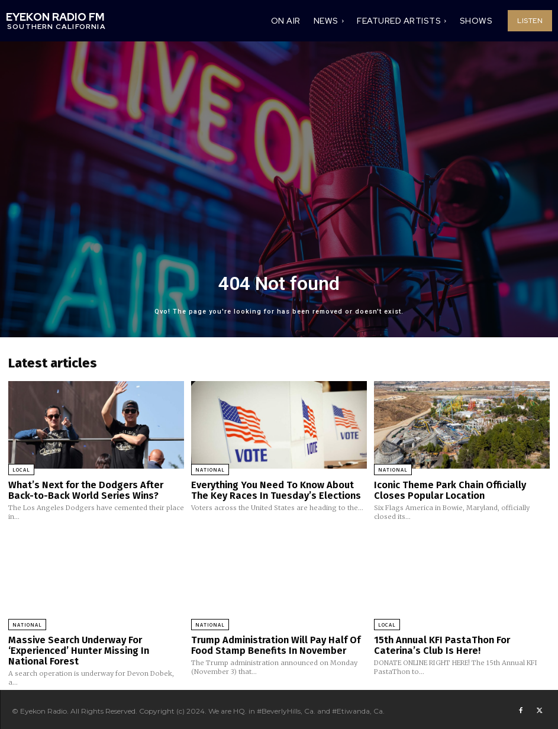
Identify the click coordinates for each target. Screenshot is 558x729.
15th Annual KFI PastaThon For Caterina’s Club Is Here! (461, 643)
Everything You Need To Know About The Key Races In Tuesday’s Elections (277, 489)
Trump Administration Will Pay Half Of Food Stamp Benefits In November (270, 643)
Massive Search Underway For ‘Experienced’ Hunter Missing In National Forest (94, 648)
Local (21, 470)
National (210, 470)
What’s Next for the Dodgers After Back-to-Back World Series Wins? (95, 489)
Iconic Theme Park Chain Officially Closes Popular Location (461, 489)
